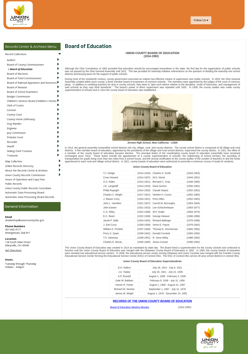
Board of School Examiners (22, 91)
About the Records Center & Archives (26, 170)
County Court (14, 114)
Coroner (11, 110)
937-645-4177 (13, 229)
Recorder (12, 142)
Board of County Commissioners (25, 64)
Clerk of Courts (15, 105)
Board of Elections (17, 73)
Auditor (11, 60)
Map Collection (13, 161)
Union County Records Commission (25, 175)
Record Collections (15, 54)
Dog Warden (14, 123)
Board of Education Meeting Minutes (129, 307)
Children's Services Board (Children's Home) (31, 101)
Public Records (13, 183)
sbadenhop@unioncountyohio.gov (24, 220)
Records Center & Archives (25, 46)
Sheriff (10, 146)
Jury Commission (16, 132)
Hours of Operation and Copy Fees (25, 179)
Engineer (12, 128)
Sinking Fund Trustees (19, 151)
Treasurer (12, 155)
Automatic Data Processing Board (24, 192)
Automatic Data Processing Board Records (29, 197)
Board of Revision (17, 87)
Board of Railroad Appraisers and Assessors (32, 82)
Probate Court (15, 137)
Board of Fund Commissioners (24, 78)
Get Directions (13, 250)
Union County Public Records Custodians (28, 188)
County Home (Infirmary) (21, 119)
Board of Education (21, 69)
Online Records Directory (19, 166)
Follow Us (201, 20)
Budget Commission (18, 96)
